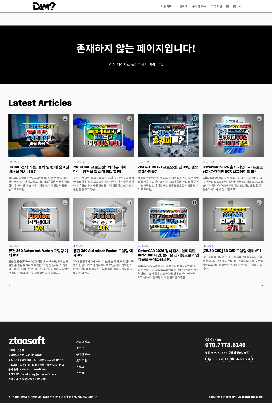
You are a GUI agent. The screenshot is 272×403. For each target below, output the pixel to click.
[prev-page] (11, 286)
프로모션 (79, 162)
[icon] (234, 6)
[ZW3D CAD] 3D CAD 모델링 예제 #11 (232, 251)
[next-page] (261, 286)
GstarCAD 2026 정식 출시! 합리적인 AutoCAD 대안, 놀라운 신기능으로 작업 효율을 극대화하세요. (168, 255)
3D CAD (13, 162)
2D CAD (143, 246)
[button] (240, 6)
